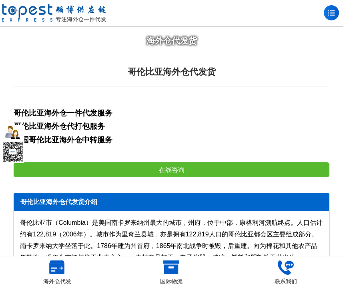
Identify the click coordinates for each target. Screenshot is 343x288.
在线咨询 (172, 169)
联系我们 (286, 272)
